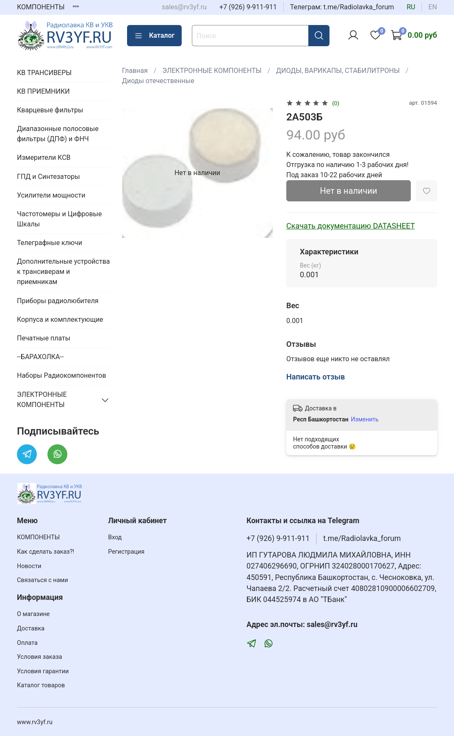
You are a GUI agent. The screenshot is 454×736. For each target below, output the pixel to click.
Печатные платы (43, 338)
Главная (135, 71)
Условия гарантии (43, 671)
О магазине (33, 614)
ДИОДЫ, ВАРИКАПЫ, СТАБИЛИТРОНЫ (338, 71)
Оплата (27, 643)
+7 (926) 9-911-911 (248, 7)
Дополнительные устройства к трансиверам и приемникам (63, 271)
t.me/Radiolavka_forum (362, 538)
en (432, 7)
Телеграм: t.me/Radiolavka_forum (342, 7)
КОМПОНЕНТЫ (41, 7)
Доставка (30, 628)
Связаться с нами (42, 580)
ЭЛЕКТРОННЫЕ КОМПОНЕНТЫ (211, 71)
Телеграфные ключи (49, 243)
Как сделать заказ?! (45, 551)
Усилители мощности (51, 195)
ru (411, 7)
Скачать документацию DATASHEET (350, 225)
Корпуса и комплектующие (60, 319)
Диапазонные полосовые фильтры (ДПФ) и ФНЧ (58, 134)
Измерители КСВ (44, 157)
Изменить (365, 419)
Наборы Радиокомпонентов (61, 375)
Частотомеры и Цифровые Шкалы (59, 219)
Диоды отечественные (158, 81)
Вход (115, 537)
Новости (29, 566)
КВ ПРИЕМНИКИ (43, 91)
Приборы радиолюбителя (57, 301)
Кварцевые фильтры (50, 110)
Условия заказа (39, 657)
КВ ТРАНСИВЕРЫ (44, 73)
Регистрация (126, 551)
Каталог (154, 35)
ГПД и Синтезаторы (48, 177)
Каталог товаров (41, 685)
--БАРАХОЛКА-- (40, 357)
